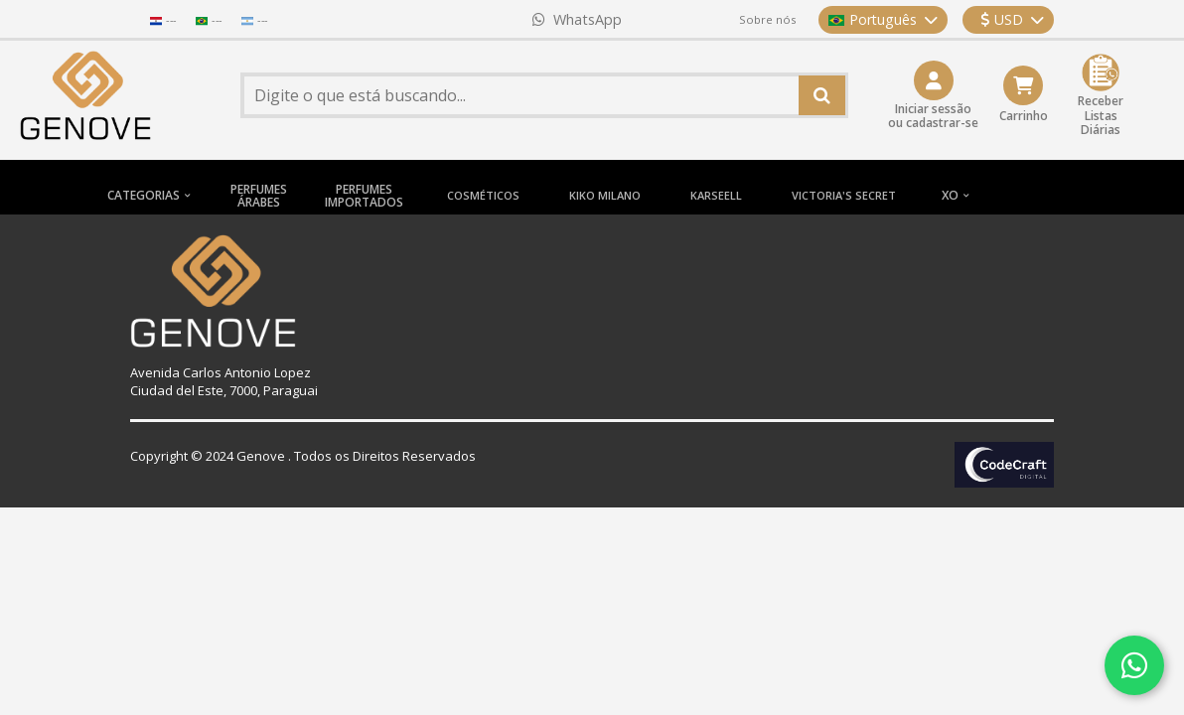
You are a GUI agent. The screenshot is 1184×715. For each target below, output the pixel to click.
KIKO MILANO (605, 195)
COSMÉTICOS (483, 195)
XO (950, 195)
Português (883, 19)
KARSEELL (716, 195)
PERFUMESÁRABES (258, 196)
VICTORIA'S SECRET (844, 195)
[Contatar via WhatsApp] (1134, 665)
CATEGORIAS (143, 195)
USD (1012, 19)
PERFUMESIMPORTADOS (364, 196)
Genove (260, 456)
